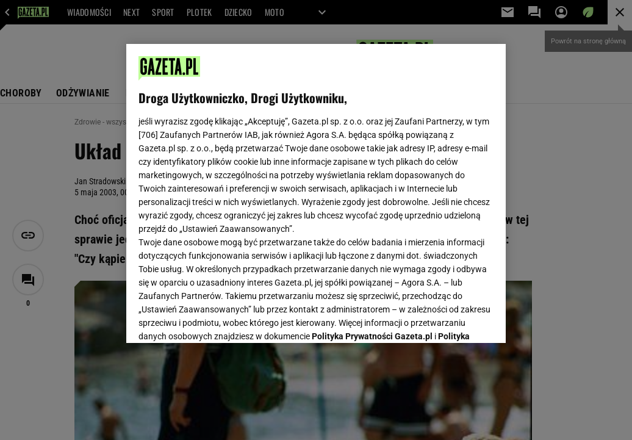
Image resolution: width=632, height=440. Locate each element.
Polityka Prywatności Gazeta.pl (372, 181)
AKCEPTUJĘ (452, 319)
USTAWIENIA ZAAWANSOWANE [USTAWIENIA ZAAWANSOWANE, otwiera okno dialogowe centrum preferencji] (218, 318)
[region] (316, 193)
